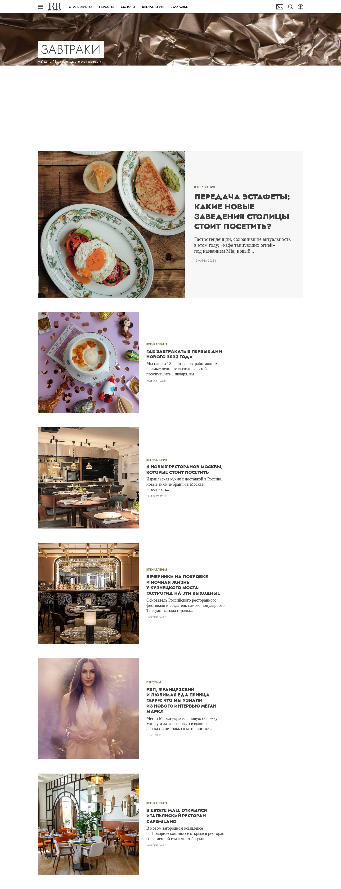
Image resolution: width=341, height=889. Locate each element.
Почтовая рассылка (279, 6)
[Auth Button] (300, 6)
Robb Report (55, 7)
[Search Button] (290, 6)
